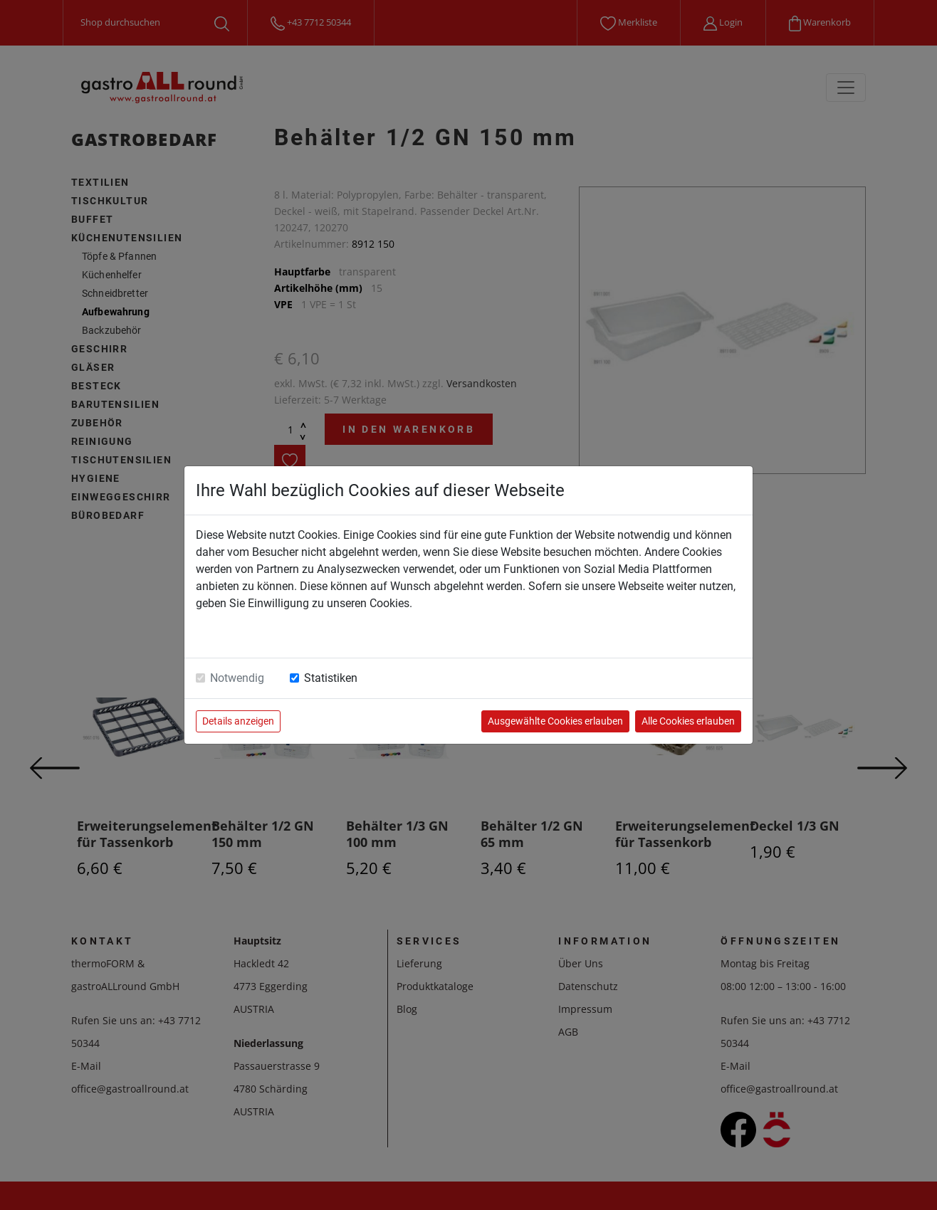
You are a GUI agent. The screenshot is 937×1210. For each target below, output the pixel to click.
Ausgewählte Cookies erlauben (555, 721)
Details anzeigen (238, 721)
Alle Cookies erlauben (688, 721)
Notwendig (237, 678)
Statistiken (330, 678)
